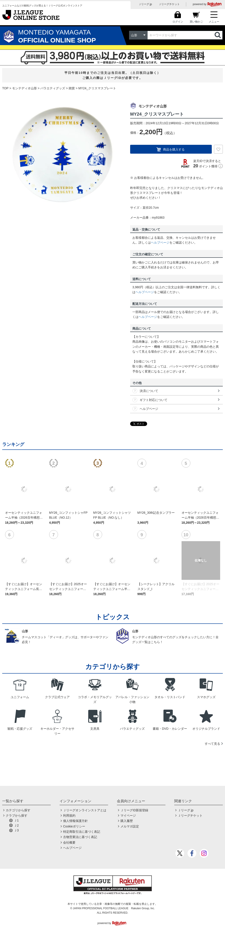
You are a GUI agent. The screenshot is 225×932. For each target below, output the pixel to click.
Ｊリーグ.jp (145, 4)
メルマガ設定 (129, 826)
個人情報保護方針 (75, 821)
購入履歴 (126, 821)
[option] (63, 154)
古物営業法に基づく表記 (80, 837)
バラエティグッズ (52, 88)
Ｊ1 (16, 820)
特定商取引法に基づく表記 (81, 831)
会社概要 (69, 842)
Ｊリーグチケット (169, 4)
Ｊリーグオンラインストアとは (84, 810)
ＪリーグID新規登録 (134, 810)
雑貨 (72, 88)
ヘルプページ (160, 242)
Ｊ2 (16, 825)
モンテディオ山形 (24, 88)
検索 (218, 35)
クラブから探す (16, 815)
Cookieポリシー (74, 826)
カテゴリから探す (18, 810)
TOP (5, 88)
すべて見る (212, 743)
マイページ (128, 815)
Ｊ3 (16, 830)
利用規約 (69, 815)
